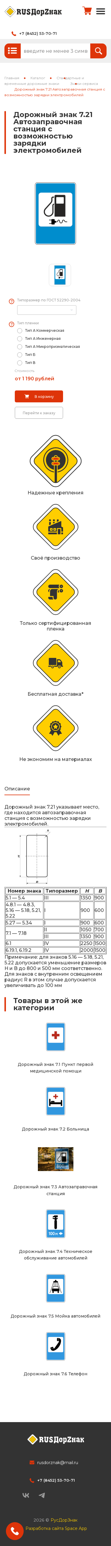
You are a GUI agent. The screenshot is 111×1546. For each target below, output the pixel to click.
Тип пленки (28, 323)
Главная (11, 78)
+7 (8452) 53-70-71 (38, 33)
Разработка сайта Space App (56, 1528)
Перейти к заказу (39, 413)
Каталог (37, 78)
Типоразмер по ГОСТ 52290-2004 (49, 300)
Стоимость (24, 370)
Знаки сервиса (84, 83)
